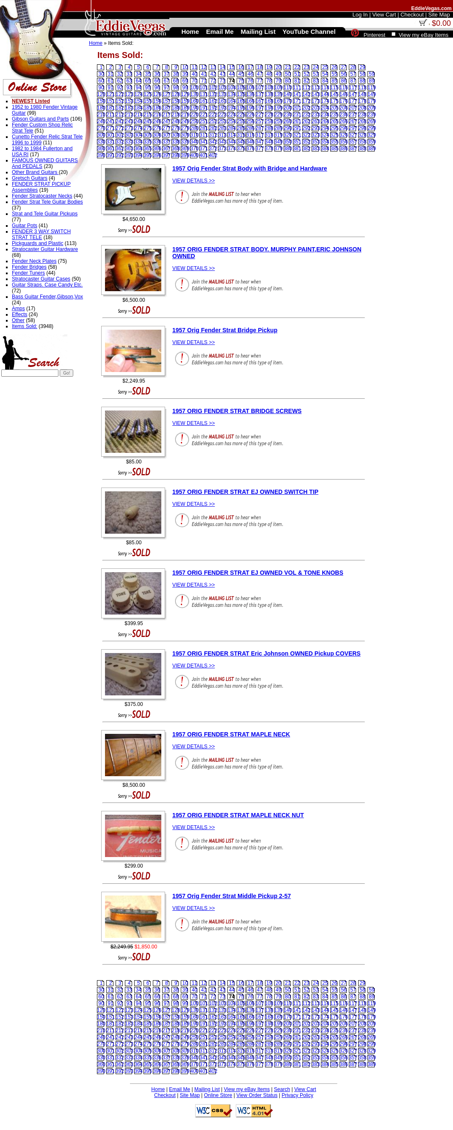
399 (185, 155)
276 (157, 128)
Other (18, 320)
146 (344, 94)
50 (287, 74)
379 (278, 149)
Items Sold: (24, 326)
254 (231, 121)
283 (222, 128)
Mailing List (207, 1089)
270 (101, 128)
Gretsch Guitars (29, 178)
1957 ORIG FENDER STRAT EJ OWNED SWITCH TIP (245, 491)
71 (204, 81)
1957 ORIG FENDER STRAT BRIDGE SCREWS (236, 411)
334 (138, 142)
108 (269, 88)
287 (260, 128)
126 (157, 94)
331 (110, 142)
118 (362, 88)
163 (222, 101)
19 (269, 67)
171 (297, 101)
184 (138, 108)
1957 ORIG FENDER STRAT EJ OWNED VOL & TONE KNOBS (257, 572)
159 (185, 101)
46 (250, 74)
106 (250, 88)
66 (157, 81)
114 (325, 88)
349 (278, 142)
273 (129, 128)
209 (371, 108)
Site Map (190, 1095)
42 (213, 74)
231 (297, 115)
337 (166, 142)
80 (287, 81)
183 (129, 108)
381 (297, 149)
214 (138, 115)
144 (325, 94)
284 (231, 128)
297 (353, 128)
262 (306, 121)
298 (362, 128)
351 (297, 142)
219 (185, 115)
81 (297, 81)
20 (278, 67)
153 (129, 101)
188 (175, 108)
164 (231, 101)
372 (213, 149)
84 (325, 81)
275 (148, 128)
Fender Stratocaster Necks (42, 196)
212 (120, 115)
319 (278, 135)
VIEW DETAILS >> (193, 181)
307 (166, 135)
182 (120, 108)
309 (185, 135)
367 (166, 149)
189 (185, 108)
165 (241, 101)
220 (194, 115)
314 (231, 135)
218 (175, 115)
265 (334, 121)
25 (325, 67)
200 (288, 108)
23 (306, 67)
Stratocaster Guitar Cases (41, 279)
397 (166, 155)
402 (213, 155)
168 (269, 101)
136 (250, 94)
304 (138, 135)
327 (353, 135)
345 (241, 142)
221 (203, 115)
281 (203, 128)
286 (250, 128)
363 (129, 149)
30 (101, 74)
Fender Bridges (29, 267)
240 (101, 121)
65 (147, 81)
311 (203, 135)
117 (353, 88)
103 (222, 88)
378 (269, 149)
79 (278, 81)
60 (101, 81)
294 (325, 128)
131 (203, 94)
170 (288, 101)
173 (316, 101)
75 (241, 81)
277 (166, 128)
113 (316, 88)
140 (288, 94)
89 (371, 81)
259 (278, 121)
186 (157, 108)
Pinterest (374, 35)
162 (213, 101)
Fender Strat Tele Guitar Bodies (47, 202)
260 (288, 121)
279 (185, 128)
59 (371, 74)
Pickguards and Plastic (37, 243)
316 (250, 135)
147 (353, 94)
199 (278, 108)
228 (269, 115)
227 (260, 115)
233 (316, 115)
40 (194, 74)
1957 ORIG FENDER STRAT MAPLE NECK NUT (238, 815)
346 (250, 142)
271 (110, 128)
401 (203, 155)
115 (334, 88)
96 (157, 88)
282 (213, 128)
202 (306, 108)
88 (362, 81)
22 (297, 67)
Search (282, 1089)
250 (194, 121)
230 (288, 115)
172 (306, 101)
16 (241, 67)
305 (148, 135)
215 (148, 115)
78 (269, 81)
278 (175, 128)
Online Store (218, 1095)
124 (138, 94)
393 (129, 155)
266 (344, 121)
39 (185, 74)
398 (175, 155)
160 (194, 101)
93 (129, 88)
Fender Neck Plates (34, 261)
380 (288, 149)
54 (325, 74)
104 (231, 88)
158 (175, 101)
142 (306, 94)
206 (344, 108)
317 (260, 135)
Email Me (179, 1089)
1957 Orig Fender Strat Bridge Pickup (224, 330)
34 (138, 74)
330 (101, 142)
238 (362, 115)
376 (250, 149)
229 (278, 115)
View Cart (305, 1089)
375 (241, 149)
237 (353, 115)
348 (269, 142)
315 (241, 135)
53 (315, 74)
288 (269, 128)
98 (176, 88)
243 (129, 121)
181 (110, 108)
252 (213, 121)
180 (101, 108)
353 (316, 142)
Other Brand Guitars (35, 172)
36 (157, 74)
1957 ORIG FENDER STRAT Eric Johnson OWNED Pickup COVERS (266, 653)
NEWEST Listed (31, 101)
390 (101, 155)
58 (362, 74)
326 (344, 135)
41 (204, 74)
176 (344, 101)
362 (120, 149)
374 (231, 149)
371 (203, 149)
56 (343, 74)
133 (222, 94)
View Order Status (256, 1095)
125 (148, 94)
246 (157, 121)
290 (288, 128)
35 (147, 74)
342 (213, 142)
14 (222, 67)
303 (129, 135)
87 (353, 81)
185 (148, 108)
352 (306, 142)
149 (371, 94)
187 (166, 108)
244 (138, 121)
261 (297, 121)
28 (353, 67)
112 (306, 88)
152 (120, 101)
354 (325, 142)
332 (120, 142)
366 (157, 149)
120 (101, 94)
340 (194, 142)
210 (101, 115)
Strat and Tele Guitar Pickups (44, 214)
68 (176, 81)
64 (138, 81)
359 (371, 142)
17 (250, 67)
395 (148, 155)
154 (138, 101)
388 (362, 149)
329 (371, 135)
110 (288, 88)
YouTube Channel (308, 31)
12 (204, 67)
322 (306, 135)
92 (119, 88)
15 (232, 67)
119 (371, 88)
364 (138, 149)
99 (185, 88)
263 (316, 121)
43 (222, 74)
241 (110, 121)
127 (166, 94)
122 (120, 94)
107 (260, 88)
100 (194, 88)
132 (213, 94)
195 (241, 108)
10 (185, 67)
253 (222, 121)
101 (203, 88)
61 (110, 81)
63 (129, 81)
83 (315, 81)
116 (344, 88)
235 (334, 115)
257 (260, 121)
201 (297, 108)
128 (175, 94)
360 (101, 149)
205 (334, 108)
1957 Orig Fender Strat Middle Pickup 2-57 (231, 896)
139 (278, 94)
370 (194, 149)
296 (344, 128)
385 (334, 149)
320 (288, 135)
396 (157, 155)
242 (120, 121)
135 (241, 94)
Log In (359, 14)
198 (269, 108)
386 (344, 149)
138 (269, 94)
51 (297, 74)
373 (222, 149)
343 (222, 142)
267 (353, 121)
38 (176, 74)
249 (185, 121)
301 (110, 135)
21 (287, 67)
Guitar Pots (24, 226)
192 (213, 108)
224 (231, 115)
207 (353, 108)
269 (371, 121)
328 (362, 135)
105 (241, 88)
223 (222, 115)
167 (260, 101)
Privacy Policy (297, 1095)
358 (362, 142)
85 (334, 81)
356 (344, 142)
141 (297, 94)
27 (343, 67)
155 (148, 101)
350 (288, 142)
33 (129, 74)
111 (297, 88)
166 (250, 101)
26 (334, 67)
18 (259, 67)
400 (194, 155)
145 (334, 94)
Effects (19, 314)
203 (316, 108)
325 (334, 135)
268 (362, 121)
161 (203, 101)
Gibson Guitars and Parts (40, 119)
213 (129, 115)
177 (353, 101)
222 (213, 115)
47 (259, 74)
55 (334, 74)
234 (325, 115)
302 (120, 135)
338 (175, 142)
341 (203, 142)
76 (250, 81)
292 (306, 128)
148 (362, 94)
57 (353, 74)
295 (334, 128)
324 (325, 135)
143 (316, 94)
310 (194, 135)
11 (194, 67)
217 (166, 115)
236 (344, 115)
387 (353, 149)
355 (334, 142)
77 (259, 81)
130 (194, 94)
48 (269, 74)
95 (147, 88)
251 (203, 121)
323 (316, 135)
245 (148, 121)
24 (315, 67)
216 (157, 115)
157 (166, 101)
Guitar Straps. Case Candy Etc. (47, 285)
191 (203, 108)
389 (371, 149)
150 (101, 101)
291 (297, 128)
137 (260, 94)
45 (241, 74)
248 (175, 121)
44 (232, 74)
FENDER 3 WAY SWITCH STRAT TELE (41, 234)
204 (325, 108)
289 (278, 128)
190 (194, 108)
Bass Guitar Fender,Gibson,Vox (47, 297)
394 (138, 155)
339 (185, 142)
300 (101, 135)
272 (120, 128)
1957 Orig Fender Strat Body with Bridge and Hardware (249, 168)
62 (119, 81)
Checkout (165, 1095)
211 (110, 115)
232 (306, 115)
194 (231, 108)
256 (250, 121)
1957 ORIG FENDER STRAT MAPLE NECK (231, 734)
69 (185, 81)
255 (241, 121)
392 (120, 155)
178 (362, 101)
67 (166, 81)
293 (316, 128)
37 (166, 74)
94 (138, 88)
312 (213, 135)
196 (250, 108)
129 (185, 94)
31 (110, 74)
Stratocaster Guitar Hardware (45, 249)
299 (371, 128)
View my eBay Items (247, 1089)
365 (148, 149)
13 (213, 67)
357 (353, 142)
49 (278, 74)
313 (222, 135)
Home (95, 43)
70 (194, 81)
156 (157, 101)
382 (306, 149)
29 (362, 67)
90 (101, 88)
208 (362, 108)
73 (222, 81)
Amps (18, 308)
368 (175, 149)
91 (110, 88)
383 (316, 149)
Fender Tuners (28, 273)
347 (260, 142)
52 (306, 74)
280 (194, 128)
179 (371, 101)
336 (157, 142)
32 (119, 74)
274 (138, 128)
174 (325, 101)
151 (110, 101)
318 (269, 135)
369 (185, 149)
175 (334, 101)
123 (129, 94)
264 (325, 121)
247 (166, 121)
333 (129, 142)
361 (110, 149)
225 (241, 115)
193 (222, 108)
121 (110, 94)
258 (269, 121)
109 (278, 88)
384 (325, 149)
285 (241, 128)
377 (260, 149)
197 (260, 108)
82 (306, 81)
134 (231, 94)
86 (343, 81)
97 (166, 88)
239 (371, 115)
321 (297, 135)
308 (175, 135)
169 (278, 101)
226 (250, 115)
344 (231, 142)
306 (157, 135)
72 (213, 81)
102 (213, 88)
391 (110, 155)
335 (148, 142)
